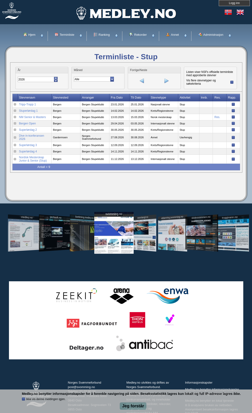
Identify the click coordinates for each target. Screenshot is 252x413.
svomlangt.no (142, 217)
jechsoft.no (55, 217)
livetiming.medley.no (84, 217)
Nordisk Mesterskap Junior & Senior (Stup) (33, 158)
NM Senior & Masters (32, 116)
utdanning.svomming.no (172, 217)
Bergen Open (27, 123)
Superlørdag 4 (28, 151)
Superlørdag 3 (28, 144)
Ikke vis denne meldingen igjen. (46, 399)
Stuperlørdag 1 (28, 110)
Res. (217, 116)
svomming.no (113, 214)
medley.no (27, 217)
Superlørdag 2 (28, 129)
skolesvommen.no (200, 217)
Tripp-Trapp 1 (27, 104)
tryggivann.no (229, 217)
